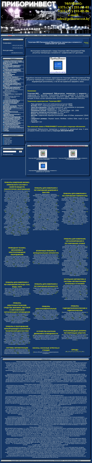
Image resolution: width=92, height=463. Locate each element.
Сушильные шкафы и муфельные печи (17, 228)
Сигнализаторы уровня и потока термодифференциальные (73, 259)
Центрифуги (16, 232)
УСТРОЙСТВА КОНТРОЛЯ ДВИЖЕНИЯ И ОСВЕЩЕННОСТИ (11, 121)
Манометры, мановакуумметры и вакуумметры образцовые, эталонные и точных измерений (45, 216)
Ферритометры (21, 344)
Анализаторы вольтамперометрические (16, 209)
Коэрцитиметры (26, 339)
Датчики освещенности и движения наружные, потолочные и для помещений (47, 338)
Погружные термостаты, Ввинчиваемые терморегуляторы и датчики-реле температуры (74, 220)
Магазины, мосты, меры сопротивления (46, 315)
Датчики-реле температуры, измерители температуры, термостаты (73, 198)
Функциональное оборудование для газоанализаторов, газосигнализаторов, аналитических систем (16, 205)
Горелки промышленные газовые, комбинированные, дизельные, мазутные (74, 298)
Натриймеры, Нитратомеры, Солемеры (17, 222)
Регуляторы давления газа (77, 336)
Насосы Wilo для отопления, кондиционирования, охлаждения (46, 352)
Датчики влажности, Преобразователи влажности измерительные (10, 92)
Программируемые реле (22, 351)
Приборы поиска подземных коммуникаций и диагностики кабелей (16, 341)
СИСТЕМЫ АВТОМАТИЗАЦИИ (12, 126)
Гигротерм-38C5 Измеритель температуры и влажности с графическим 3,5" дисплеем (43, 171)
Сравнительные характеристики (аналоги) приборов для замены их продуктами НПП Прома (46, 437)
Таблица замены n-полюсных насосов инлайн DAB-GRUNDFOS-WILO (46, 395)
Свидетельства (71, 35)
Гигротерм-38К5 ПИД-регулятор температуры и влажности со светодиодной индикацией (73, 159)
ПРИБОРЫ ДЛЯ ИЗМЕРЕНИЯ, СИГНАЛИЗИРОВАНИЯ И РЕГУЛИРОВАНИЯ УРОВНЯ (11, 81)
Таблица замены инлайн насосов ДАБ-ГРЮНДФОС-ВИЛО (45, 405)
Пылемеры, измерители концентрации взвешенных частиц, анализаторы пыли (16, 199)
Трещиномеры (11, 344)
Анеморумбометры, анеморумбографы (74, 314)
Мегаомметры (38, 316)
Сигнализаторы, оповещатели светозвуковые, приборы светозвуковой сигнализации (16, 318)
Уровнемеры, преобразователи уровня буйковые (75, 263)
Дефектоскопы (17, 335)
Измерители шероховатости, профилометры (16, 338)
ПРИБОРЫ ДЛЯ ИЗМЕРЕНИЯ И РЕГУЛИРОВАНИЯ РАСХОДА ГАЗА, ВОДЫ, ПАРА (12, 85)
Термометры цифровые (80, 211)
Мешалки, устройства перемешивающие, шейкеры (16, 220)
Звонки (20, 315)
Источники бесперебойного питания (49, 263)
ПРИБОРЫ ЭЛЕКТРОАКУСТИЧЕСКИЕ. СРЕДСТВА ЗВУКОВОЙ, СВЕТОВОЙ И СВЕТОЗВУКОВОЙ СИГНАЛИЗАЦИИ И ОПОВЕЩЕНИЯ (13, 107)
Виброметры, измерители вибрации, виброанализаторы (17, 333)
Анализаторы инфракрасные (13, 211)
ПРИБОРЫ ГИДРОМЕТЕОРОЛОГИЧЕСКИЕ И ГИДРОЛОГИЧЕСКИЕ (11, 114)
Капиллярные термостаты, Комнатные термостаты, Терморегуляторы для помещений (74, 215)
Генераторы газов (17, 216)
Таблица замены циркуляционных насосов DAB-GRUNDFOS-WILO (46, 427)
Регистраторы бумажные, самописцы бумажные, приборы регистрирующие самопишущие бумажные (46, 258)
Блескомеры (17, 332)
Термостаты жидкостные (11, 231)
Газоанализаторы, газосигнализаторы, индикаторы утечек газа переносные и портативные (17, 191)
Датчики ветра (84, 317)
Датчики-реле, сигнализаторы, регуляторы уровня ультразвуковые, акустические (74, 257)
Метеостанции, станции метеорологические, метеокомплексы (75, 319)
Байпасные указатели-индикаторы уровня (78, 275)
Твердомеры (16, 343)
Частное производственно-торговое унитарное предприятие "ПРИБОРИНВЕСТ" (42, 460)
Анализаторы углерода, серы (18, 213)
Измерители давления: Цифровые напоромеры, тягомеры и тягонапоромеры (45, 202)
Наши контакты (8, 137)
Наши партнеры (50, 35)
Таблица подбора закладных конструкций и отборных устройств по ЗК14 (46, 446)
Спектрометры (14, 227)
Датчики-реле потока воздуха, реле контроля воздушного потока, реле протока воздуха (17, 291)
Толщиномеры (24, 343)
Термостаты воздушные (20, 230)
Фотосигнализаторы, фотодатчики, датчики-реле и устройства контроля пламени (75, 288)
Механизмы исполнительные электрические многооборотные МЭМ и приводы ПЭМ (16, 260)
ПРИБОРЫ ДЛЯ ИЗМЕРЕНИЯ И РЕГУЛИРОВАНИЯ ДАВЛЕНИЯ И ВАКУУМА (12, 67)
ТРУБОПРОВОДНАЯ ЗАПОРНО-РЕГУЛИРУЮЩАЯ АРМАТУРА (12, 124)
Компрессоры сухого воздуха (12, 218)
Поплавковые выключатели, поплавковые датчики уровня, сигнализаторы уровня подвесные (74, 262)
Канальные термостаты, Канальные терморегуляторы (76, 223)
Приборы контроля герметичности (71, 294)
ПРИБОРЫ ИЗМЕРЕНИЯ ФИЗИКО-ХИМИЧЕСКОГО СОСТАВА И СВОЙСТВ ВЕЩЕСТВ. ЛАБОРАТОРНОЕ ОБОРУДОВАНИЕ (13, 62)
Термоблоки (9, 230)
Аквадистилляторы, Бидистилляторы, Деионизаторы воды (18, 207)
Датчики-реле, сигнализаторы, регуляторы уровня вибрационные (75, 253)
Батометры (76, 317)
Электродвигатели (21, 266)
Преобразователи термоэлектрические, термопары (75, 202)
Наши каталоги (61, 35)
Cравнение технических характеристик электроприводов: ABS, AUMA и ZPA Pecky (45, 373)
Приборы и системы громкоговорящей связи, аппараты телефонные (17, 322)
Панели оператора (9, 351)
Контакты (80, 35)
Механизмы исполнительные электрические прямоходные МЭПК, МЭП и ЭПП (17, 262)
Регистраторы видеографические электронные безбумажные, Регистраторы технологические (46, 255)
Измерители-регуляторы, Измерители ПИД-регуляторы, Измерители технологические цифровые (46, 260)
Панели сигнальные (24, 353)
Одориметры (9, 234)
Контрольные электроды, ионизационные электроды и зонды (75, 292)
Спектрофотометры (25, 227)
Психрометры (68, 318)
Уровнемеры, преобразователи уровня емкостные (74, 269)
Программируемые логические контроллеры (16, 349)
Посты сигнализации (19, 316)
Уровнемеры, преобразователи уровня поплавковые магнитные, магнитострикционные (75, 265)
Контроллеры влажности (10, 99)
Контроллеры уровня (70, 245)
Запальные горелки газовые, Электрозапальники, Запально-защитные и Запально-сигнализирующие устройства (75, 295)
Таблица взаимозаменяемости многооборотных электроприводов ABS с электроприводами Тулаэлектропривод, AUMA (46, 361)
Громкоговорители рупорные (21, 320)
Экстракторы (24, 232)
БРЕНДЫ (6, 130)
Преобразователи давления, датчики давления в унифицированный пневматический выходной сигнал (46, 224)
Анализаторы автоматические (12, 208)
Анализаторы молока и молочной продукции (17, 212)
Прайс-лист (40, 35)
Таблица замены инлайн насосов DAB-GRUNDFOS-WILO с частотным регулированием (46, 384)
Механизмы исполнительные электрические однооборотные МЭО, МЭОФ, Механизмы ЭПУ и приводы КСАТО (17, 258)
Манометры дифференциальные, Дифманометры (45, 212)
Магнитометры (9, 340)
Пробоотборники (18, 226)
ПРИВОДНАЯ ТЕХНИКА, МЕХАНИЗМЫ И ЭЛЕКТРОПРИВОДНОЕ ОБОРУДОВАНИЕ (10, 74)
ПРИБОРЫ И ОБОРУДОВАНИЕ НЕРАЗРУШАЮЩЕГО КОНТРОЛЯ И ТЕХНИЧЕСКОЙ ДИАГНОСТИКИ (12, 118)
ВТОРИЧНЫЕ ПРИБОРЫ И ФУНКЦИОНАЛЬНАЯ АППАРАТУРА (12, 78)
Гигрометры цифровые (10, 97)
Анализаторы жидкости (24, 210)
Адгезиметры (9, 332)
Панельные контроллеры (10, 352)
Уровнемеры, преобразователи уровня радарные (74, 270)
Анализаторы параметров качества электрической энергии (47, 318)
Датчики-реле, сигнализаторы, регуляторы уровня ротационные (74, 252)
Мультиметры (47, 316)
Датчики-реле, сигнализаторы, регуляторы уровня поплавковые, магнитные (74, 250)
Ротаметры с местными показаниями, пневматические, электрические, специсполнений (16, 293)
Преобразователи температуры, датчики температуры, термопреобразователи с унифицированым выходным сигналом (74, 205)
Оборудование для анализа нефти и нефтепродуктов (16, 223)
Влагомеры (7, 98)
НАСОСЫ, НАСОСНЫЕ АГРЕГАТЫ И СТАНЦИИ (13, 128)
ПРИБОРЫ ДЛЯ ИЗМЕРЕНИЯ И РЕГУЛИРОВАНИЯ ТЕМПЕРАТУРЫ (12, 70)
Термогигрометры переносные (12, 96)
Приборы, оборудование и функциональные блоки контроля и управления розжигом (75, 291)
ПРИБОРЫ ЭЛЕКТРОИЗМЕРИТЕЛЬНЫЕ (10, 111)
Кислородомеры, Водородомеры (20, 217)
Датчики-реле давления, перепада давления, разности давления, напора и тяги (45, 201)
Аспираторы (8, 215)
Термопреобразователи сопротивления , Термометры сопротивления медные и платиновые (74, 200)
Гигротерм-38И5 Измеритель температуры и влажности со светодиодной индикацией (42, 159)
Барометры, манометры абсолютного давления (74, 312)
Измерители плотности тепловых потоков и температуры (17, 336)
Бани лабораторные (19, 215)
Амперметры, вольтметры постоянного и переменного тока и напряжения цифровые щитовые (46, 313)
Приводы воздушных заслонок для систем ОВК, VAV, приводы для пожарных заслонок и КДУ (18, 265)
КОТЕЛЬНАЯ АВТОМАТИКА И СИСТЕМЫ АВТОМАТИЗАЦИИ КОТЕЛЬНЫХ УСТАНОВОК (11, 102)
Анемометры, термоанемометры (74, 313)
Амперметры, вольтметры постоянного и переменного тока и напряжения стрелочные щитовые (45, 312)
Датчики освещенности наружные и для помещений (46, 335)
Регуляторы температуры (68, 334)
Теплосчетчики (9, 295)
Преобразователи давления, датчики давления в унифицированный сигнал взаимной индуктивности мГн (46, 221)
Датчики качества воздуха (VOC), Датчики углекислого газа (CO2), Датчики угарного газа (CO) (17, 201)
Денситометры (8, 335)
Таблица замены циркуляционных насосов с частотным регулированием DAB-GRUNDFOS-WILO (46, 415)
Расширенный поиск (20, 35)
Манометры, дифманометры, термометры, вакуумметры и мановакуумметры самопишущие (45, 195)
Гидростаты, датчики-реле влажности (13, 89)
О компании (31, 35)
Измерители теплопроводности (13, 337)
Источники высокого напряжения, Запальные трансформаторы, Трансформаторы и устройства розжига (74, 287)
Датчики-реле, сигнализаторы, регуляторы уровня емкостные (74, 246)
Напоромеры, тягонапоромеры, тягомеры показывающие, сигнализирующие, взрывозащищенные (45, 198)
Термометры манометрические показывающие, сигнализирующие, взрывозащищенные (75, 210)
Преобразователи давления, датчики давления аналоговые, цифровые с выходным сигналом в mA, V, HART (46, 218)
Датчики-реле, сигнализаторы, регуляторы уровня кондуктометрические (74, 248)
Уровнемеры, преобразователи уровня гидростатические (74, 267)
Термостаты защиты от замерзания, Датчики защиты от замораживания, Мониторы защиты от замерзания (75, 218)
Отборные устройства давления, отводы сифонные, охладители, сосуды (45, 229)
